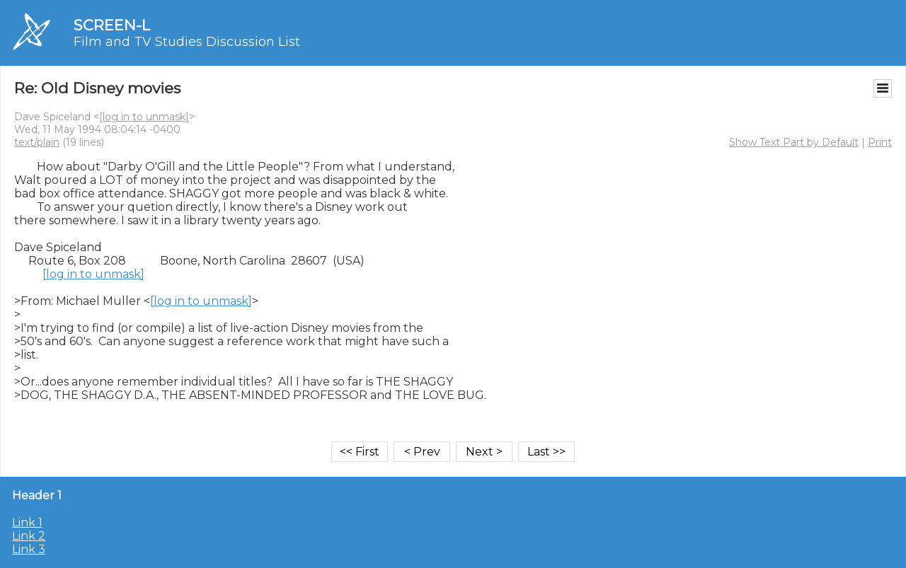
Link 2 (28, 536)
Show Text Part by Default (794, 142)
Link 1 (27, 522)
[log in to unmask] (144, 116)
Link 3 (28, 549)
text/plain (36, 142)
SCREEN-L (112, 25)
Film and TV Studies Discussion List (187, 42)
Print (880, 142)
